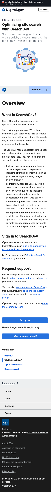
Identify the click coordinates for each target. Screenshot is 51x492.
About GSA (7, 443)
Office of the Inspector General (17, 462)
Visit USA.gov (9, 486)
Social (8, 413)
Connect (9, 406)
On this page (8, 349)
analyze (43, 278)
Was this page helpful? (25, 336)
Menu (44, 9)
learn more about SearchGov (30, 287)
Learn (8, 391)
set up (13, 278)
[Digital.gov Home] (20, 9)
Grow (7, 398)
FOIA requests (9, 452)
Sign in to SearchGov (13, 365)
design (20, 278)
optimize (29, 278)
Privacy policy (9, 471)
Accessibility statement (13, 448)
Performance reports (12, 466)
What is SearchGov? (13, 360)
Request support (11, 369)
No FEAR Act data (10, 457)
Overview (8, 356)
